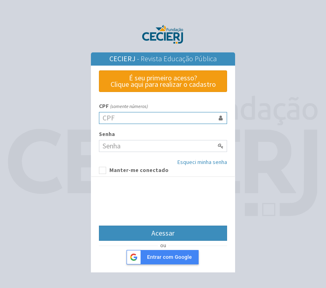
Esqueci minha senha (202, 162)
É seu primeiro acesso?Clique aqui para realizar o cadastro (163, 81)
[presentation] (163, 200)
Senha (107, 134)
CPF (123, 106)
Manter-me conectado (134, 170)
